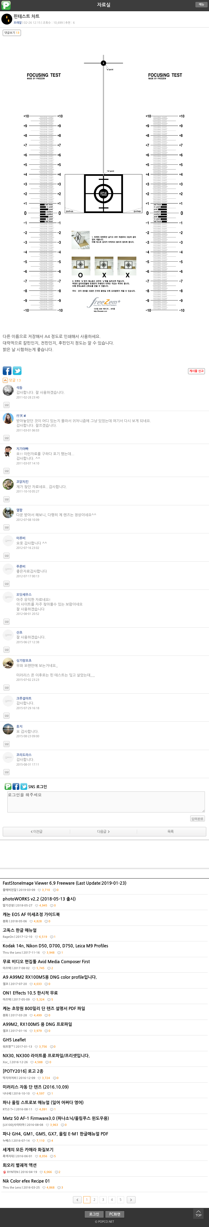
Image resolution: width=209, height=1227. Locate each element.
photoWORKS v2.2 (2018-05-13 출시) (105, 903)
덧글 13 (12, 380)
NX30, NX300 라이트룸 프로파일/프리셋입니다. (105, 1060)
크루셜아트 (24, 698)
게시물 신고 (196, 371)
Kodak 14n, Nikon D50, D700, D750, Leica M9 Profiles (105, 950)
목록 (170, 831)
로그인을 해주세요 (106, 801)
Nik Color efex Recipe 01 (105, 1185)
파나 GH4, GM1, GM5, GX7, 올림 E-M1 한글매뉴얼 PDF (105, 1138)
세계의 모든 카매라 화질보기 (105, 1154)
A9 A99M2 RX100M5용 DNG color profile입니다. (105, 981)
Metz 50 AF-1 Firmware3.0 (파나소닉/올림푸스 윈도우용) (105, 1122)
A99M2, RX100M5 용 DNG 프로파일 (105, 1028)
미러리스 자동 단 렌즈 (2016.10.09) (105, 1091)
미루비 (21, 538)
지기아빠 (22, 449)
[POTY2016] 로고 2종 (105, 1075)
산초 (19, 632)
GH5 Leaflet (105, 1044)
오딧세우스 (24, 594)
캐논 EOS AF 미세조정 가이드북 (105, 919)
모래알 (18, 22)
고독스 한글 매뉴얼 (105, 934)
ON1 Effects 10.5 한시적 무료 (105, 997)
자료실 (103, 4)
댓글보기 (11, 32)
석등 (19, 387)
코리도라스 (24, 755)
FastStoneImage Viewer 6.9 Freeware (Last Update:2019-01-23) (105, 887)
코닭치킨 (22, 481)
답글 (6, 405)
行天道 (21, 416)
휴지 (19, 726)
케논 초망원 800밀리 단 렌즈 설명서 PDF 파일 (105, 1013)
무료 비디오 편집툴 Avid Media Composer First (105, 966)
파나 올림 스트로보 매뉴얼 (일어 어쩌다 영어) (105, 1107)
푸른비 (21, 566)
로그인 (94, 1214)
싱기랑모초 (24, 660)
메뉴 (201, 4)
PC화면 (115, 1214)
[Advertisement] (104, 854)
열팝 (19, 510)
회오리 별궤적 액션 (105, 1169)
